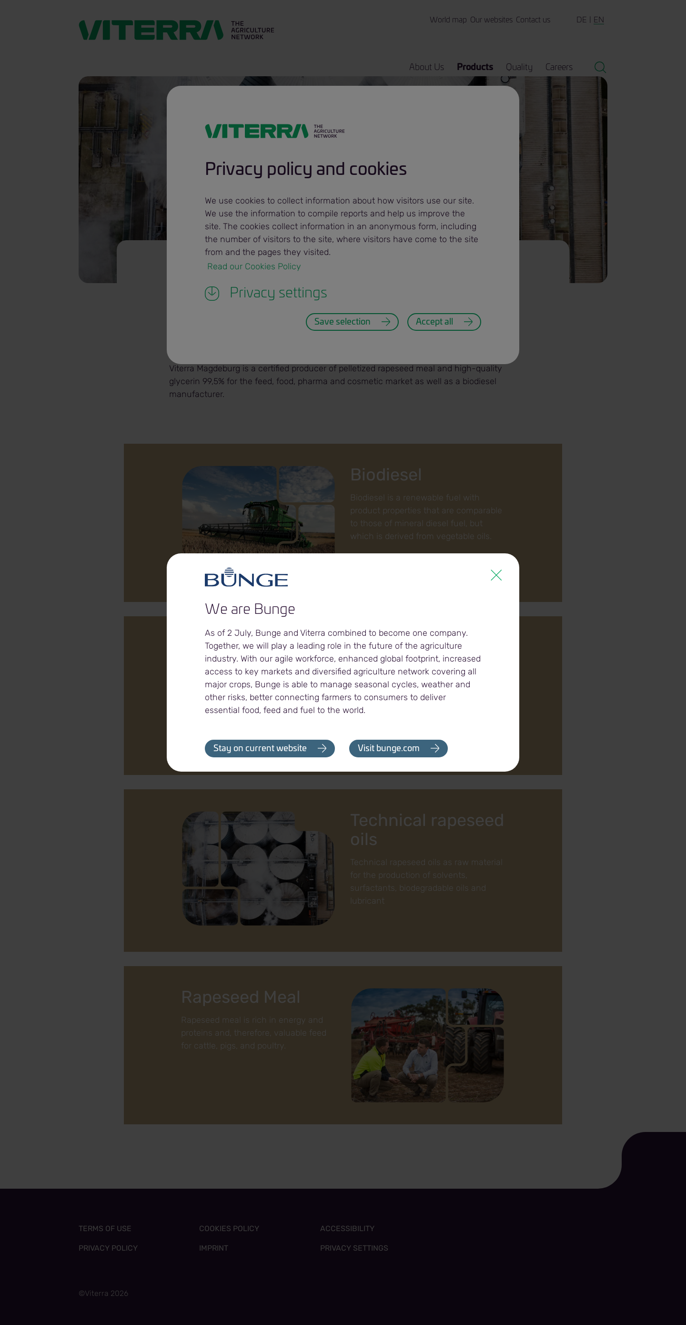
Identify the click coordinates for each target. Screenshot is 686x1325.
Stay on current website (260, 748)
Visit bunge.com (389, 748)
